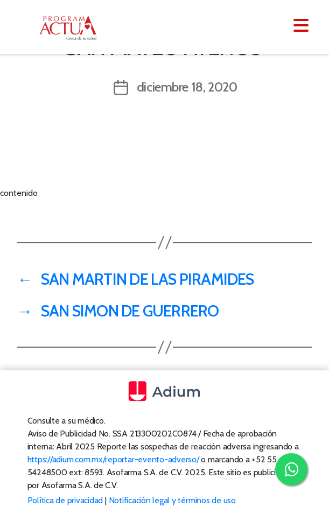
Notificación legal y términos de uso (172, 500)
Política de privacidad (65, 500)
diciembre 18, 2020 (187, 87)
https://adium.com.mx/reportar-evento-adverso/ (113, 459)
